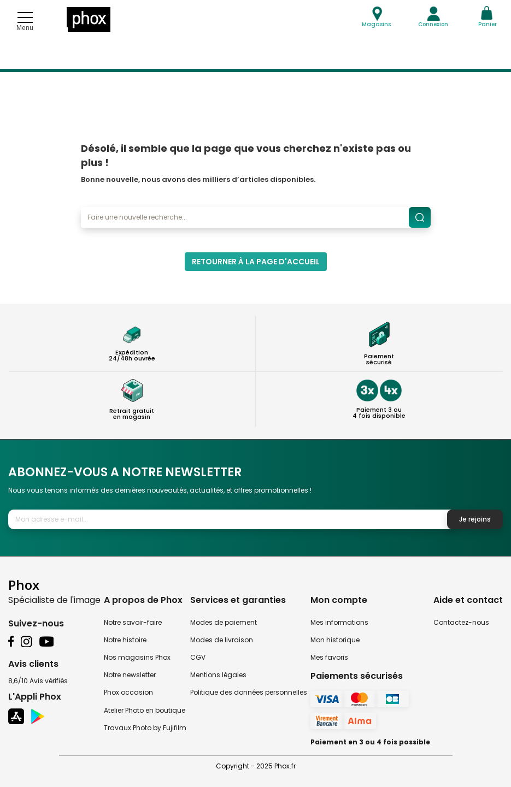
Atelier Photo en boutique (144, 710)
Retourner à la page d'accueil (256, 261)
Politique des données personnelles (248, 692)
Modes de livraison (221, 639)
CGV (197, 657)
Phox (23, 585)
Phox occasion (128, 692)
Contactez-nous (461, 622)
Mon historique (335, 639)
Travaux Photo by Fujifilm (145, 727)
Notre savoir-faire (133, 622)
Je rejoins (475, 519)
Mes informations (339, 622)
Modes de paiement (223, 622)
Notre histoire (125, 639)
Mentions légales (218, 674)
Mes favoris (329, 657)
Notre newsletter (130, 674)
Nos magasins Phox (137, 657)
